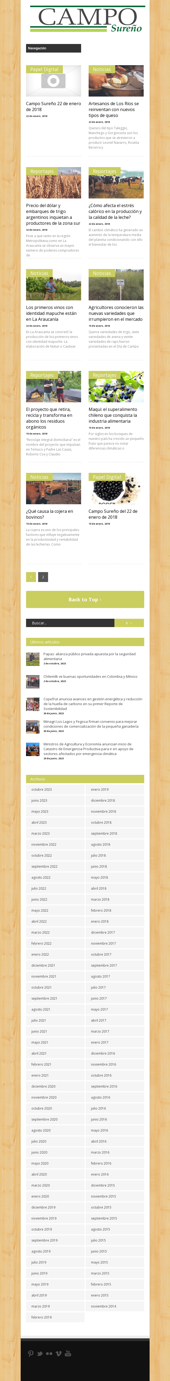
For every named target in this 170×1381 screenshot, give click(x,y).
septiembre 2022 (44, 866)
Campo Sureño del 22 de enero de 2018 (113, 514)
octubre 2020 (41, 1108)
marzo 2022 (40, 932)
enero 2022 (40, 954)
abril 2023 (39, 822)
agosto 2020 (40, 1130)
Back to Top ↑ (85, 599)
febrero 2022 (41, 943)
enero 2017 (99, 1042)
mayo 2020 (39, 1163)
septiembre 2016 (104, 1086)
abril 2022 (39, 921)
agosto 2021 (40, 1009)
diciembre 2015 (103, 1185)
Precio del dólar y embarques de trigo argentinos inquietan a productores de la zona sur (53, 214)
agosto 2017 (100, 976)
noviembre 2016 (103, 1064)
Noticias (102, 69)
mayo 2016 (99, 1130)
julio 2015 (98, 1240)
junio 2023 (39, 800)
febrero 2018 (101, 910)
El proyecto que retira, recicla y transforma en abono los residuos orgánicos (49, 418)
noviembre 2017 (103, 943)
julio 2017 (98, 987)
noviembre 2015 (103, 1196)
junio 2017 (99, 998)
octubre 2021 (41, 987)
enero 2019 (99, 789)
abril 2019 (39, 1295)
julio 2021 (38, 1020)
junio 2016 (99, 1119)
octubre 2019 (41, 1229)
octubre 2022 (41, 855)
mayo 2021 (39, 1042)
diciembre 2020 (43, 1086)
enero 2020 (40, 1196)
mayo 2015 (99, 1262)
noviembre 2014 (103, 1306)
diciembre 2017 (103, 932)
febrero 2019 (41, 1317)
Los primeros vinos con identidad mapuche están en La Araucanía (51, 313)
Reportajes (42, 171)
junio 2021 (39, 1031)
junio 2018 (99, 866)
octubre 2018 (101, 822)
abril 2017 (98, 1020)
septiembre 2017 (104, 965)
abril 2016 (98, 1141)
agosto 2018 (100, 844)
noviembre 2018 (103, 811)
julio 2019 (38, 1262)
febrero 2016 (101, 1163)
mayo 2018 (99, 877)
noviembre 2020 (43, 1097)
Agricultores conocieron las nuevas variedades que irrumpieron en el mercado (116, 313)
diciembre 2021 (43, 965)
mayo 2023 (39, 811)
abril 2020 (39, 1174)
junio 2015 (99, 1251)
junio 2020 (39, 1152)
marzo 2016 (100, 1152)
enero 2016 (99, 1174)
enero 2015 (99, 1295)
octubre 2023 (41, 789)
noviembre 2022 (43, 844)
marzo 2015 (100, 1273)
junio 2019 (39, 1273)
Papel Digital (44, 69)
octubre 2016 (101, 1075)
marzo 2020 (40, 1185)
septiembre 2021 (44, 998)
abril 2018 (98, 888)
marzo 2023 (40, 833)
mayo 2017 (99, 1009)
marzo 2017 (100, 1031)
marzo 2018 (100, 899)
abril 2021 (39, 1053)
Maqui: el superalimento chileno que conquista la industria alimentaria (113, 415)
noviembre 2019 (43, 1218)
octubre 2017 (101, 954)
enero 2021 (40, 1075)
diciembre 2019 (43, 1207)
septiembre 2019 (44, 1240)
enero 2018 (99, 921)
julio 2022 (38, 888)
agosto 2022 (40, 877)
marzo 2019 (40, 1306)
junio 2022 (39, 899)
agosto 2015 (100, 1229)
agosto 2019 (40, 1251)
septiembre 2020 (44, 1119)
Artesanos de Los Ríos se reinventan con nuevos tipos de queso (114, 109)
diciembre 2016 (103, 1053)
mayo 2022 (39, 910)
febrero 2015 (101, 1284)
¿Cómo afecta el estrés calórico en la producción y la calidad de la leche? (115, 211)
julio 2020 (38, 1141)
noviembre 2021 (43, 976)
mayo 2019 (39, 1284)
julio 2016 (98, 1108)
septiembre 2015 (104, 1218)
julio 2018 (98, 855)
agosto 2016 (100, 1097)
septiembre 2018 (104, 833)
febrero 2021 (41, 1064)
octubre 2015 (101, 1207)
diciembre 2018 (103, 800)
